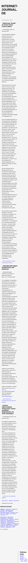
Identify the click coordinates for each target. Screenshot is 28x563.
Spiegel (7, 513)
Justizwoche (3, 520)
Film (21, 560)
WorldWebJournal (9, 524)
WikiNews (22, 559)
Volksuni (3, 524)
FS (1, 529)
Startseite (11, 500)
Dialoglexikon (8, 527)
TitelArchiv (2, 510)
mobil (13, 527)
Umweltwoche (16, 523)
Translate (16, 524)
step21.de (11, 388)
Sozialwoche (3, 523)
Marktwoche (16, 521)
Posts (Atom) (10, 503)
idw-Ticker (2, 511)
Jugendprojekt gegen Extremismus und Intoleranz (9, 267)
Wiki (7, 526)
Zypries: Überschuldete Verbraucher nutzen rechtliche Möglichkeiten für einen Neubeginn (8, 409)
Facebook (2, 527)
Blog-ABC (22, 555)
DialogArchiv (14, 509)
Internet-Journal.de (9, 9)
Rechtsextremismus (12, 400)
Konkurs (7, 496)
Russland (12, 512)
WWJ (26, 559)
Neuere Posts (5, 500)
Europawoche (3, 518)
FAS (4, 513)
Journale (16, 519)
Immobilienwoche (10, 520)
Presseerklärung (5, 262)
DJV (6, 511)
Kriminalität (13, 261)
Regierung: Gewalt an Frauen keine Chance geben (8, 24)
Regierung (10, 262)
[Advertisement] (12, 540)
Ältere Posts (16, 500)
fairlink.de (4, 389)
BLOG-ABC (2, 526)
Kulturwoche (3, 521)
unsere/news (8, 509)
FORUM (21, 556)
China (16, 512)
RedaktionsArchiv (9, 510)
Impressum (22, 558)
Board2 (14, 526)
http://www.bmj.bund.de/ (7, 396)
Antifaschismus (3, 517)
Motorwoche (3, 522)
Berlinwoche (10, 517)
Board (10, 526)
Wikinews (10, 511)
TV (7, 514)
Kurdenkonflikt (10, 521)
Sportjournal (9, 523)
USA (1, 513)
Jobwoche (11, 519)
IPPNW (14, 513)
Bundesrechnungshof (5, 512)
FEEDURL (5, 529)
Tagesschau (3, 514)
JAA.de (25, 561)
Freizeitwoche (10, 518)
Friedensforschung (4, 519)
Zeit (11, 513)
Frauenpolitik (8, 261)
